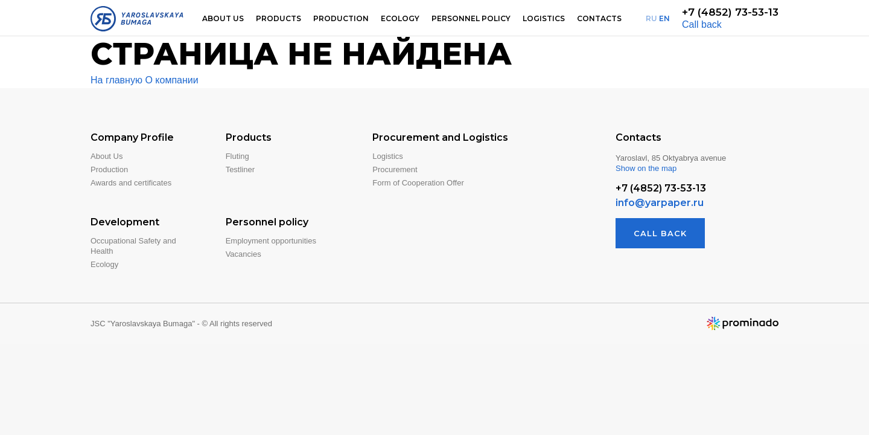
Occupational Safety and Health (133, 246)
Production (341, 18)
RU (651, 18)
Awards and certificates (131, 182)
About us (223, 18)
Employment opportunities (271, 240)
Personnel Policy (471, 18)
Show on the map (646, 168)
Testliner (240, 169)
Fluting (237, 156)
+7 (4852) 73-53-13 (730, 12)
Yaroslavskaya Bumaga (137, 18)
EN (664, 18)
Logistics (544, 18)
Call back (702, 24)
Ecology (400, 18)
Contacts (599, 18)
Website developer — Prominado (742, 323)
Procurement (394, 169)
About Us (107, 156)
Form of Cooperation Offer (418, 182)
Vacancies (243, 254)
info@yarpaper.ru (660, 202)
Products (278, 18)
